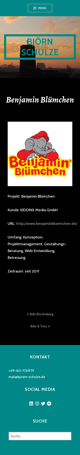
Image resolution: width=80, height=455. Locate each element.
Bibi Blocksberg (41, 314)
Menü (42, 8)
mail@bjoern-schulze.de (27, 377)
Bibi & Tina (39, 326)
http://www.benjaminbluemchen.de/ (46, 223)
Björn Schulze (40, 46)
